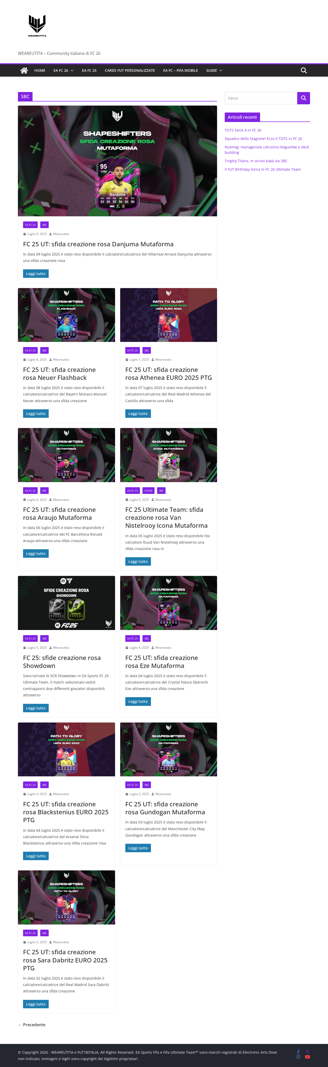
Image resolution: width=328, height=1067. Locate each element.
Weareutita (61, 234)
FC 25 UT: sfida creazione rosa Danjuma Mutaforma (98, 244)
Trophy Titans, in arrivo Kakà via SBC (256, 160)
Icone (148, 490)
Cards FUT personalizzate (130, 70)
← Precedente (31, 1025)
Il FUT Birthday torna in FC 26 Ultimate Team (263, 169)
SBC (44, 225)
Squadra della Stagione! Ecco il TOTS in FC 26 (263, 138)
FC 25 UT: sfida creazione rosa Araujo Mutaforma (59, 513)
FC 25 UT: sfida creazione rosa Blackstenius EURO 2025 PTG (66, 812)
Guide (211, 70)
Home (39, 70)
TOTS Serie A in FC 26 (243, 130)
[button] (71, 70)
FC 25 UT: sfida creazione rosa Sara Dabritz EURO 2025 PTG (65, 960)
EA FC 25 (89, 70)
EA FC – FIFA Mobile (180, 70)
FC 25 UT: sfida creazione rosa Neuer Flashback (59, 373)
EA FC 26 (61, 70)
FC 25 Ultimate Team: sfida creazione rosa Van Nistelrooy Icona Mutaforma (166, 517)
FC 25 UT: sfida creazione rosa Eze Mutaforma (161, 661)
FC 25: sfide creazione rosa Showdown (62, 661)
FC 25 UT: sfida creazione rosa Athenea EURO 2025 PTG (168, 373)
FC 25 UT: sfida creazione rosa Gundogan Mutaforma (165, 808)
